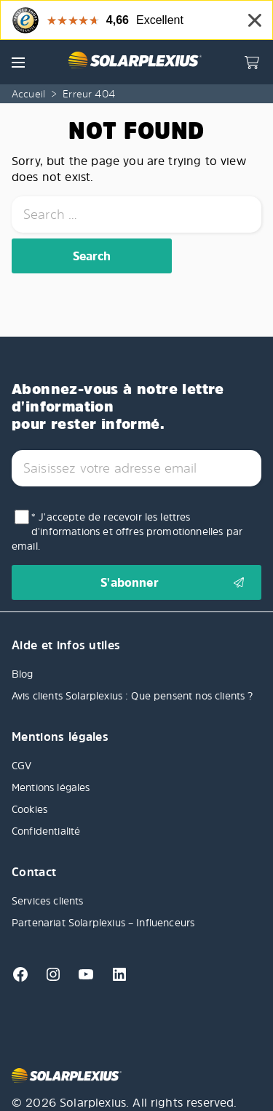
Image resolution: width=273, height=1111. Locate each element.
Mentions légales (51, 787)
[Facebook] (22, 979)
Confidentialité (46, 831)
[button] (18, 62)
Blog (22, 674)
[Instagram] (49, 979)
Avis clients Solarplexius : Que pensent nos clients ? (134, 695)
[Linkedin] (113, 979)
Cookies (29, 809)
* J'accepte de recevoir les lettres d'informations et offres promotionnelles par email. (127, 531)
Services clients (48, 900)
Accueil (28, 93)
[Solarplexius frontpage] (134, 62)
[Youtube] (82, 979)
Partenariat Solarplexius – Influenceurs (103, 922)
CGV (21, 765)
